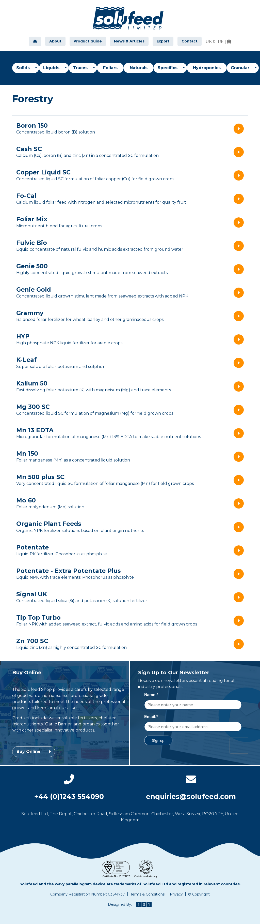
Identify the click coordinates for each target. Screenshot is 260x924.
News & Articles (129, 41)
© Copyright (199, 894)
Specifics (168, 67)
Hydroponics (207, 67)
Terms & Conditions (147, 894)
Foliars (110, 67)
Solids (23, 67)
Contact (190, 41)
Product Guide (88, 41)
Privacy (176, 894)
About (55, 41)
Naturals (139, 67)
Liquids (52, 67)
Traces (81, 67)
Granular (241, 67)
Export (163, 41)
